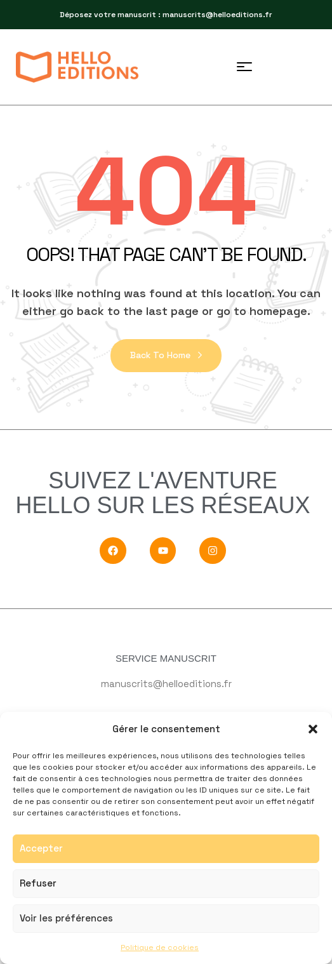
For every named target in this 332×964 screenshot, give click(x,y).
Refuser (38, 883)
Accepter (41, 848)
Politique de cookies (160, 947)
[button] (313, 729)
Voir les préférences (66, 918)
